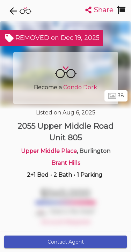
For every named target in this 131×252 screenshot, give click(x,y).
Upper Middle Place (49, 151)
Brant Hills (65, 163)
